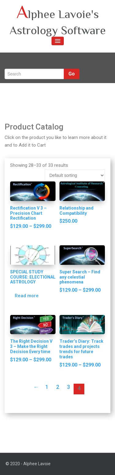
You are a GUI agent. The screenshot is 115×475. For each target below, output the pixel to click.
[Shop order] (75, 175)
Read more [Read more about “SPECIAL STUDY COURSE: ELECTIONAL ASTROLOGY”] (27, 295)
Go (71, 74)
